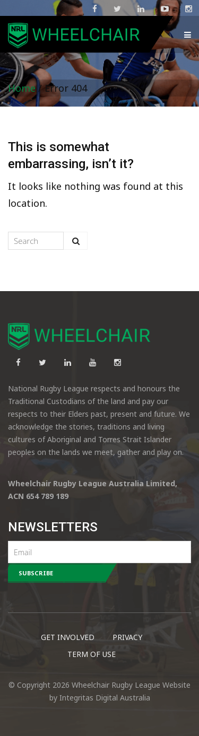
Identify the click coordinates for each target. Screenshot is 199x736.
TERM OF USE (91, 654)
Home (22, 88)
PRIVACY (127, 637)
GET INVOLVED (67, 637)
